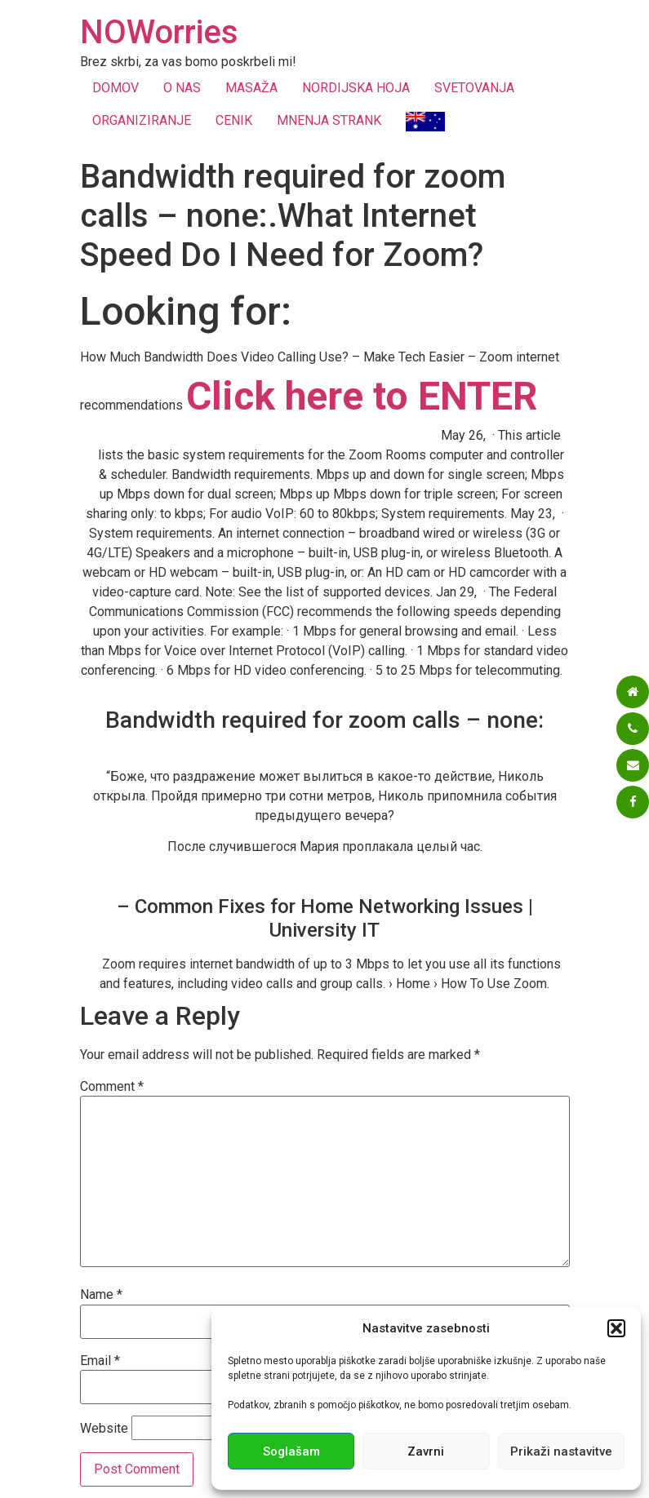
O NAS (182, 87)
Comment (112, 1086)
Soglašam (291, 1451)
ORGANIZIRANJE (141, 120)
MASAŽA (251, 87)
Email (100, 1360)
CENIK (234, 120)
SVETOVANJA (474, 87)
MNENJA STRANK (329, 120)
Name (101, 1294)
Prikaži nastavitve (561, 1451)
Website (104, 1428)
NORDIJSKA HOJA (356, 87)
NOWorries (159, 32)
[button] (616, 1328)
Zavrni (425, 1451)
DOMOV (115, 87)
